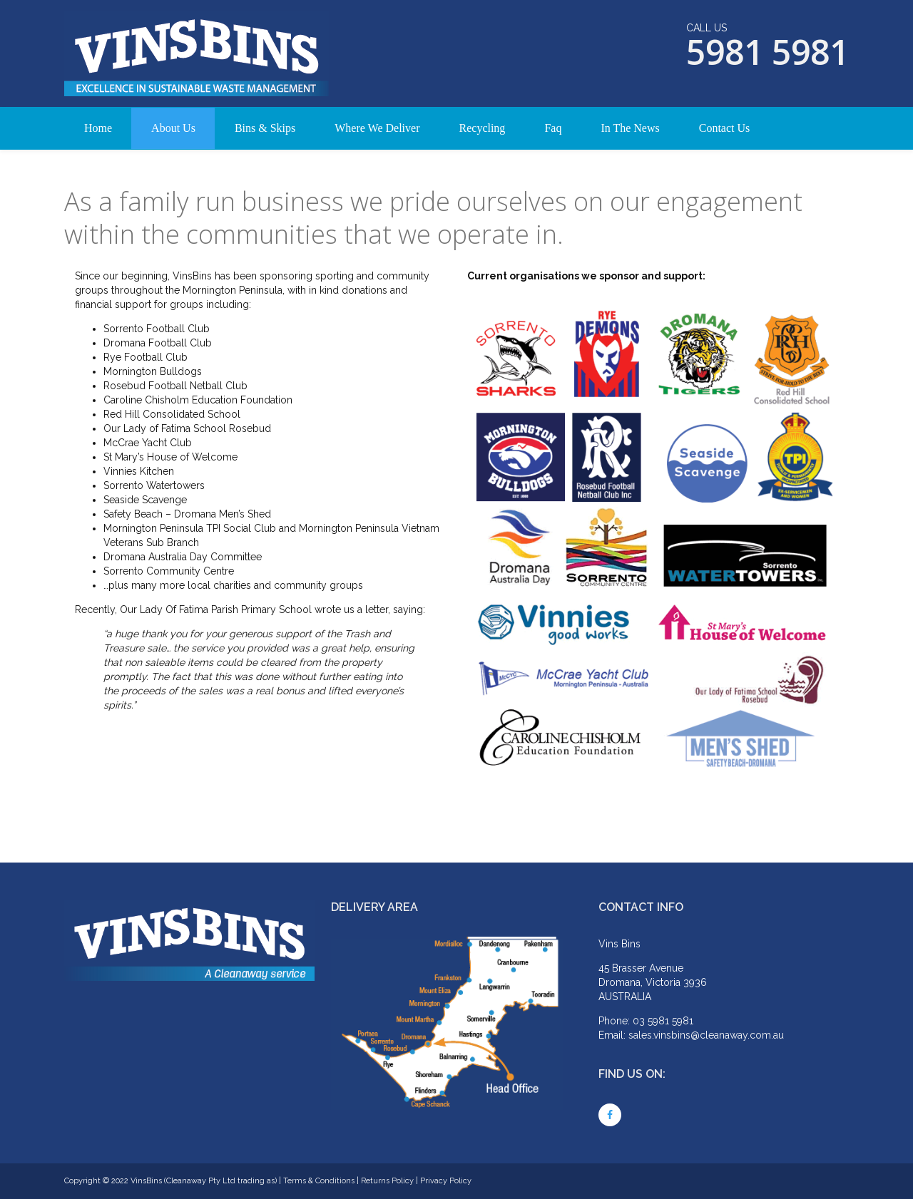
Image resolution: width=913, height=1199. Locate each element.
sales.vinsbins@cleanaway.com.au (706, 1035)
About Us (173, 128)
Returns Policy (387, 1180)
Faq (552, 128)
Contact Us (724, 128)
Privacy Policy (445, 1180)
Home (98, 128)
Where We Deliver (377, 128)
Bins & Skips (265, 128)
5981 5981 (767, 52)
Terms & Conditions (319, 1180)
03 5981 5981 (663, 1020)
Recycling (482, 128)
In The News (630, 128)
